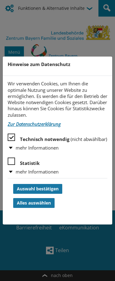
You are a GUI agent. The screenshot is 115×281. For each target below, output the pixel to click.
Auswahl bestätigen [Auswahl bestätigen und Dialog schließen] (38, 189)
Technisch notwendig (57, 138)
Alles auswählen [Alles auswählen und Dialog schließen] (34, 203)
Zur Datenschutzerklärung (34, 124)
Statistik (24, 162)
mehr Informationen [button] (37, 148)
